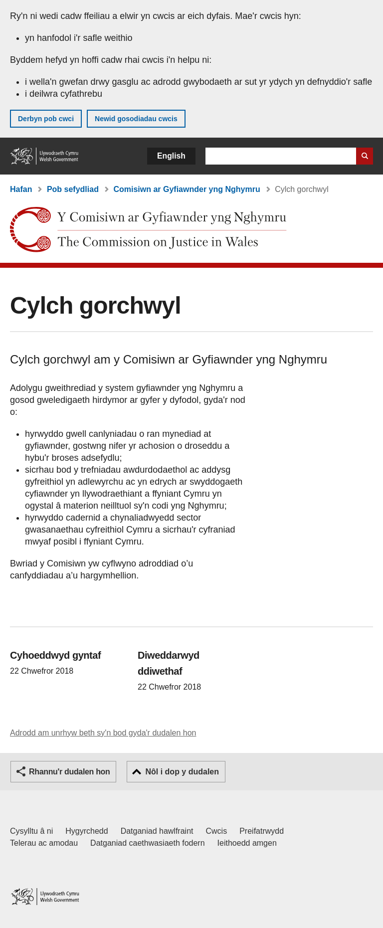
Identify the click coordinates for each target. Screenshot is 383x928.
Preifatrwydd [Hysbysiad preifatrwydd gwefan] (261, 831)
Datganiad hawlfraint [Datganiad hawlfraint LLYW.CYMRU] (157, 831)
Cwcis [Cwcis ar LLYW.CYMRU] (216, 831)
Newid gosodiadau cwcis (136, 119)
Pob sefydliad (73, 189)
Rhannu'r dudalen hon (69, 771)
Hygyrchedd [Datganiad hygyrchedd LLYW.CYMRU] (86, 831)
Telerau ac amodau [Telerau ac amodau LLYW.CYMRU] (44, 843)
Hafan (21, 189)
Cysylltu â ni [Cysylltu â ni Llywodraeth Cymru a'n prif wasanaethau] (31, 831)
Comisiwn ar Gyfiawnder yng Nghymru (186, 189)
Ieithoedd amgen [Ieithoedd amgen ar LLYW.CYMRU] (247, 843)
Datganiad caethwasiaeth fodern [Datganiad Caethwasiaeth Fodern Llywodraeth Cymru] (147, 843)
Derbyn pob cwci (46, 119)
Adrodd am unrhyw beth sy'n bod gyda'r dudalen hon (103, 733)
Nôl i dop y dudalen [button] (182, 771)
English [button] (171, 156)
